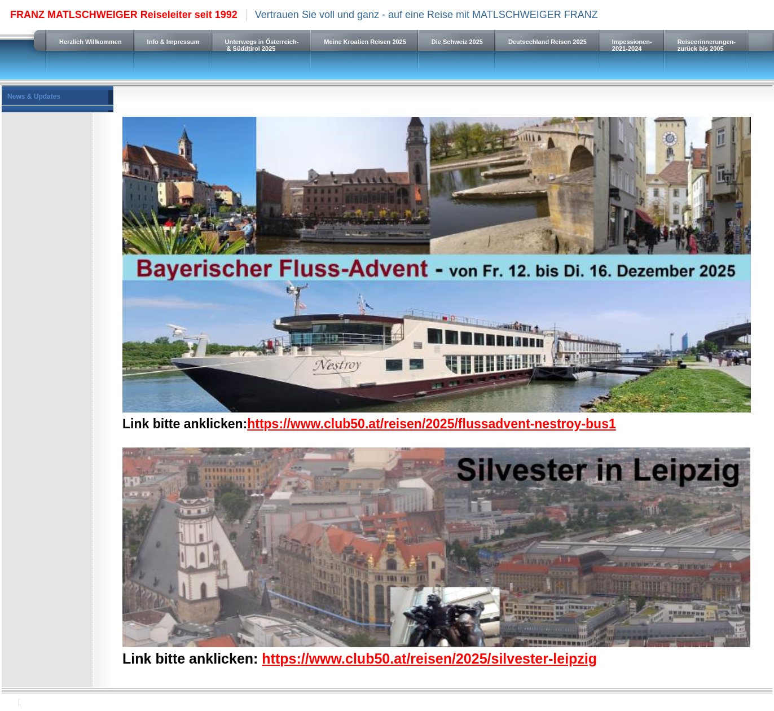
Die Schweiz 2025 (457, 41)
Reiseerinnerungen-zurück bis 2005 (707, 45)
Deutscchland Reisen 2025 (547, 41)
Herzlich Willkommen (90, 41)
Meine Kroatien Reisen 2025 (365, 41)
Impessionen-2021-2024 (632, 45)
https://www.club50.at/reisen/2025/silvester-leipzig (429, 658)
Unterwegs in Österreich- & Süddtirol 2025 (262, 45)
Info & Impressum (173, 41)
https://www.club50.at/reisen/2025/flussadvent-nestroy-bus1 (431, 423)
